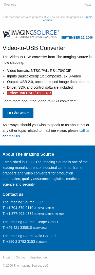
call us (85, 130)
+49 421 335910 (19, 227)
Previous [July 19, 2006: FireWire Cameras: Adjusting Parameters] (10, 4)
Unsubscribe (38, 257)
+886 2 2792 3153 (20, 241)
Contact (21, 257)
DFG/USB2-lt (18, 113)
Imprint (7, 257)
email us (13, 136)
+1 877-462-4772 (19, 214)
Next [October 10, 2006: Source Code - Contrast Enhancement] (88, 4)
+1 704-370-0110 (19, 208)
